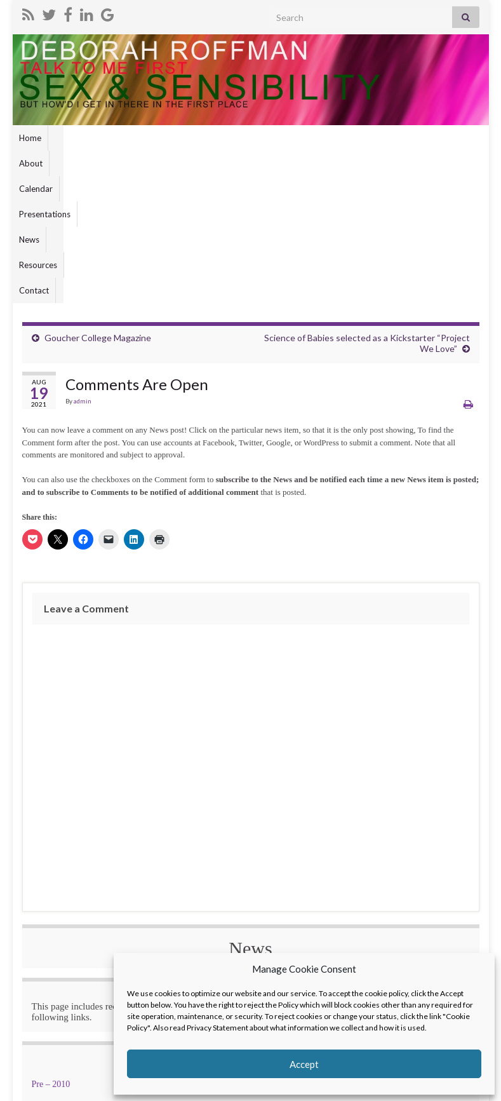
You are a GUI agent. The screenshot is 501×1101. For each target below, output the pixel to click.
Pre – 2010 (51, 938)
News (213, 138)
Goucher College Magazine (97, 191)
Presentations (164, 138)
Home (30, 138)
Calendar (108, 138)
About (66, 138)
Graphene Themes (110, 1085)
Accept (304, 1064)
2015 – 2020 (354, 938)
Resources (256, 138)
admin (82, 255)
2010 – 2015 (204, 938)
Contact (303, 138)
